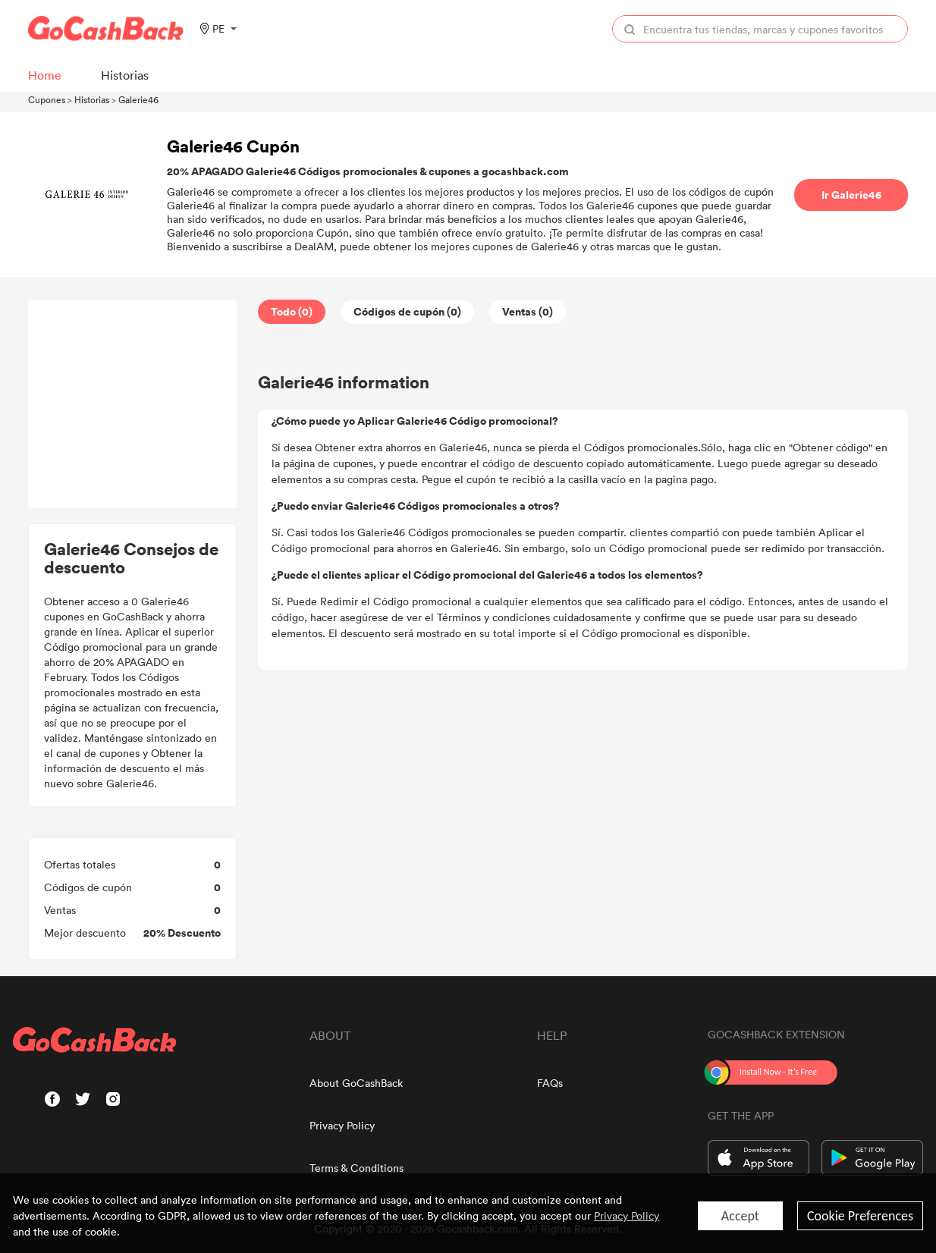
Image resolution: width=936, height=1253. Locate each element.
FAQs (550, 1083)
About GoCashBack (356, 1083)
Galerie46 (138, 99)
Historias (91, 99)
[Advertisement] (133, 404)
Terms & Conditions (356, 1167)
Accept (740, 1215)
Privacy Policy (342, 1125)
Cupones (46, 99)
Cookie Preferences (860, 1215)
